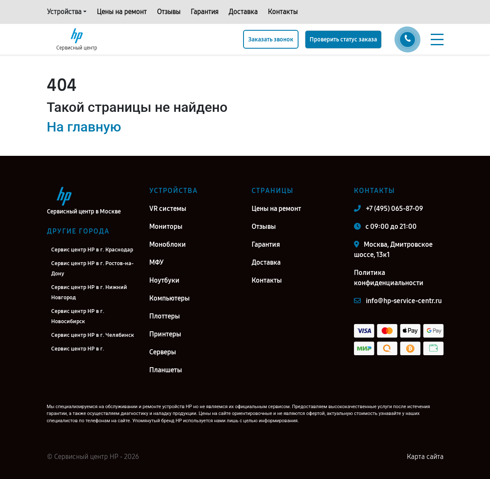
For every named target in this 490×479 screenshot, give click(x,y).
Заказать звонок (270, 39)
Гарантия (204, 12)
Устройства (64, 12)
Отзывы (168, 12)
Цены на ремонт (122, 12)
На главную (84, 127)
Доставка (243, 12)
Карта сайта (425, 457)
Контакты (283, 12)
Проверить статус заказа (343, 39)
